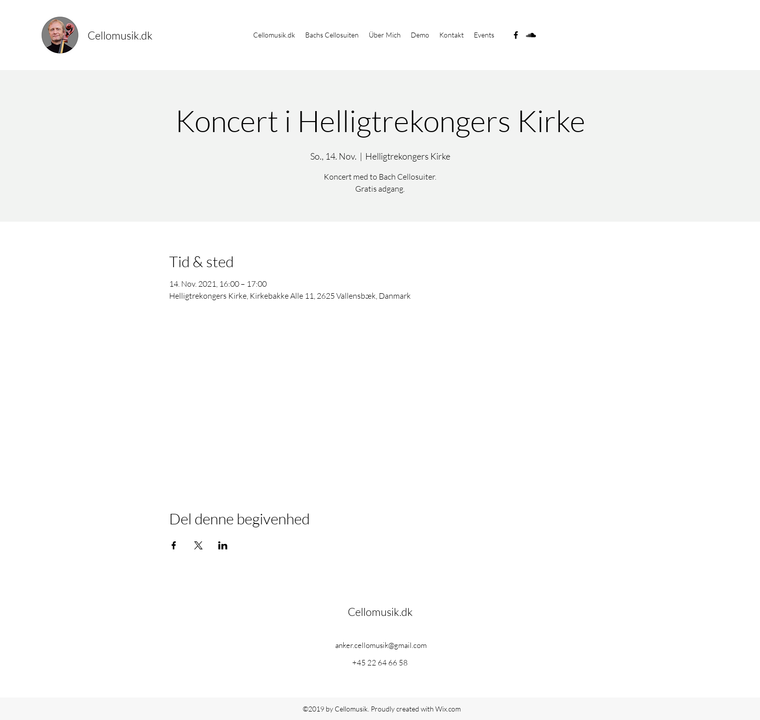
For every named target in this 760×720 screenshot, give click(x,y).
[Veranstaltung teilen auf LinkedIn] (223, 545)
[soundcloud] (531, 35)
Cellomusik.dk (120, 35)
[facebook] (516, 35)
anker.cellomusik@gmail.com (381, 645)
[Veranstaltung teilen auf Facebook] (174, 545)
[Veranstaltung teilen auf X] (198, 545)
